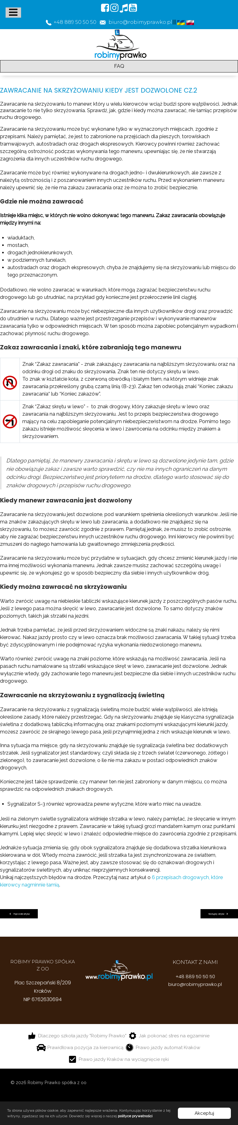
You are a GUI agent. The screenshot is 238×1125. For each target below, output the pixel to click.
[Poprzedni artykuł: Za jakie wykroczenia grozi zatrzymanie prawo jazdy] (19, 914)
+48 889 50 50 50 (195, 976)
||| (174, 22)
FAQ (119, 66)
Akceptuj (204, 1113)
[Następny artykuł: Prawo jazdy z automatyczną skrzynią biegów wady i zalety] (219, 914)
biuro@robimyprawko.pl (195, 984)
